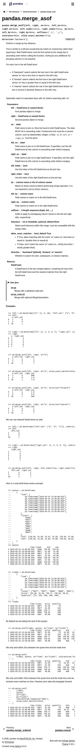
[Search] (67, 4)
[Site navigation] (4, 4)
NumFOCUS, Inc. (27, 739)
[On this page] (72, 4)
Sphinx (18, 746)
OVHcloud (9, 742)
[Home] (4, 11)
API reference (14, 12)
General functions (30, 12)
